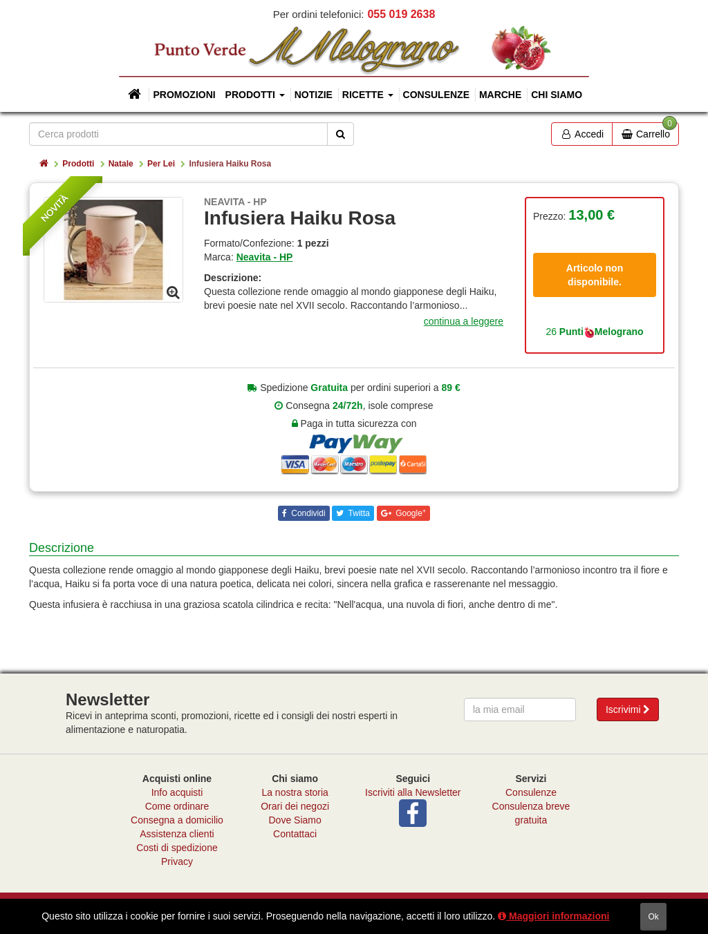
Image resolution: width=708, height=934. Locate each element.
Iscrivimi (628, 709)
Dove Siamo (295, 820)
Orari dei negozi (295, 806)
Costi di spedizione (177, 847)
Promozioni (184, 94)
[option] (113, 249)
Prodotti (78, 164)
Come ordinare (177, 806)
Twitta (357, 513)
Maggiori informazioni (553, 916)
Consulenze (436, 94)
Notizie (314, 94)
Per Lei (161, 164)
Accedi (582, 134)
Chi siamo (556, 94)
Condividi (307, 513)
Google (409, 513)
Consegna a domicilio (177, 820)
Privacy (177, 861)
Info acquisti (177, 792)
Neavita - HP (264, 257)
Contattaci (295, 833)
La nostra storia (294, 792)
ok (653, 917)
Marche (500, 94)
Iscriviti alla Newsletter (412, 792)
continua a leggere (463, 321)
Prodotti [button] (255, 94)
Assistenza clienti (177, 833)
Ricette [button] (367, 94)
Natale (121, 164)
